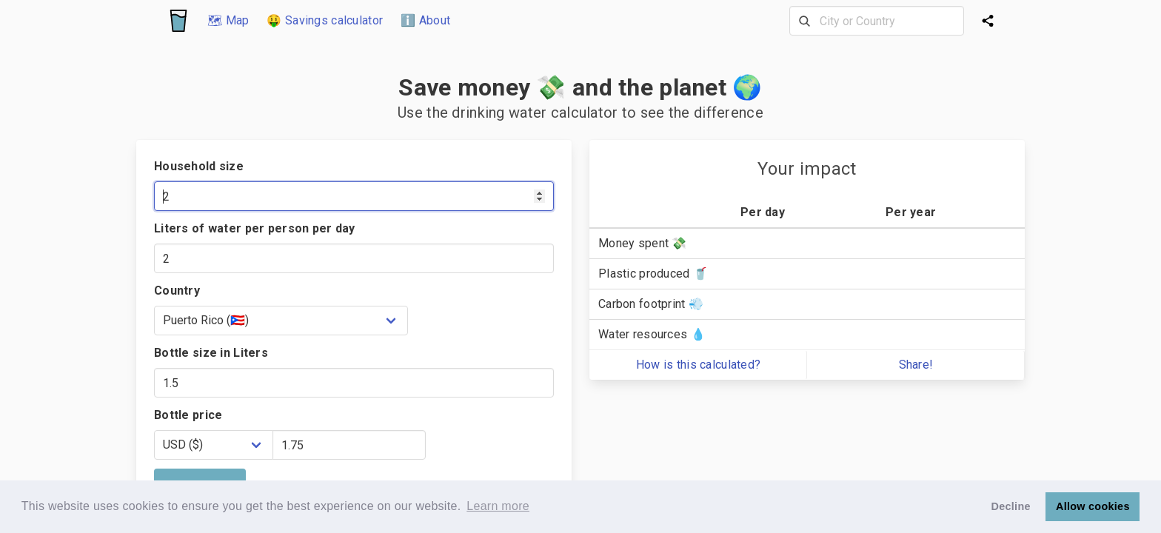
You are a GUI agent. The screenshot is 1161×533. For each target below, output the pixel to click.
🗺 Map (228, 20)
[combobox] (876, 21)
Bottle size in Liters (211, 353)
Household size (199, 166)
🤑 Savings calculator (325, 20)
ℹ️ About (425, 20)
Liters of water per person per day (254, 228)
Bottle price (188, 415)
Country (177, 291)
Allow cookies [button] (1093, 506)
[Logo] (178, 21)
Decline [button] (1011, 506)
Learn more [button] (497, 506)
